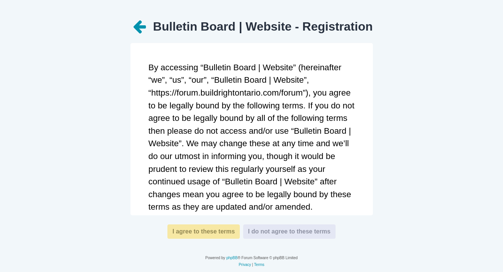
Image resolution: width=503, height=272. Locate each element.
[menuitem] (245, 264)
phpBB (232, 258)
